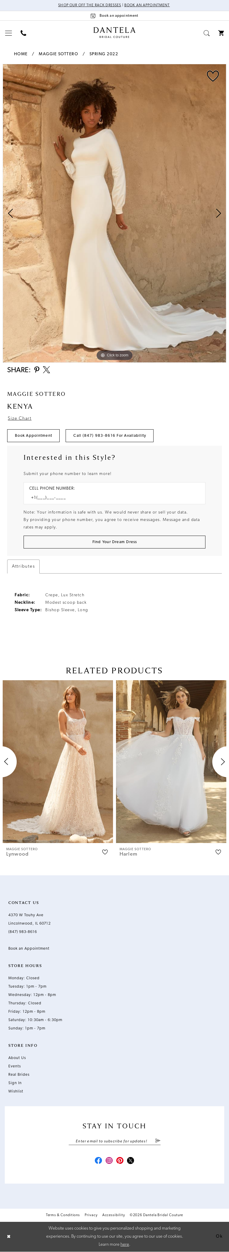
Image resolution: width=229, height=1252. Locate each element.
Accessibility (113, 1215)
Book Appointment (33, 436)
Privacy (91, 1215)
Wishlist (15, 1091)
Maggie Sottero (58, 54)
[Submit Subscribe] (157, 1141)
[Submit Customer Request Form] (114, 542)
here (124, 1244)
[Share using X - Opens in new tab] (46, 370)
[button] (8, 33)
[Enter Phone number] (111, 498)
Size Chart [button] (19, 418)
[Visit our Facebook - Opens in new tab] (98, 1161)
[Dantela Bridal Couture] (115, 32)
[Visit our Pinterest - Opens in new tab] (119, 1161)
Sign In (15, 1083)
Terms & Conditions (63, 1215)
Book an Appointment (147, 5)
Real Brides (19, 1075)
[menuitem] (8, 33)
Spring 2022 (103, 54)
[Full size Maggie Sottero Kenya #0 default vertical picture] (114, 213)
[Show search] (206, 33)
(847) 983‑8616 (22, 932)
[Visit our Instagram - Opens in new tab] (109, 1161)
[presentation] (58, 761)
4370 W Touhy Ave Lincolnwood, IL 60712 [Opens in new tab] (29, 919)
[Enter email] (115, 1141)
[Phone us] (23, 33)
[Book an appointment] (114, 15)
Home (21, 54)
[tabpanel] (114, 213)
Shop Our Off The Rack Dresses (89, 5)
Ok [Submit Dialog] (219, 1236)
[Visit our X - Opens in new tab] (130, 1161)
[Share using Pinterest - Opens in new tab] (36, 371)
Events (14, 1066)
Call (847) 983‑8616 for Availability (109, 436)
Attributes (23, 566)
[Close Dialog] (9, 1237)
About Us (17, 1058)
